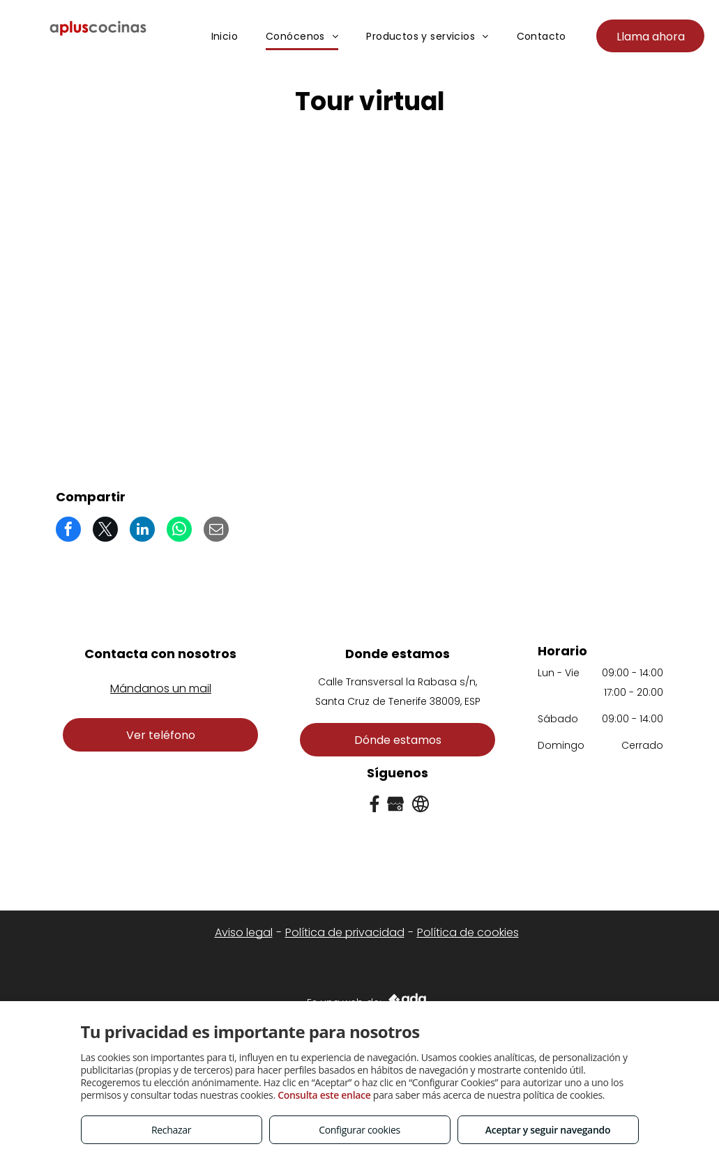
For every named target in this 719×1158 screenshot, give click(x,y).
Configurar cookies (359, 1129)
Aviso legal (244, 932)
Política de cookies (468, 932)
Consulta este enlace (324, 1095)
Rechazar (171, 1129)
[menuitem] (224, 37)
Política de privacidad (344, 932)
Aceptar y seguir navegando (547, 1129)
